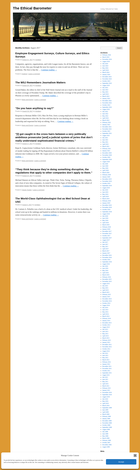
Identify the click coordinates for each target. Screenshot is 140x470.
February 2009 (106, 416)
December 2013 (107, 323)
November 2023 (107, 79)
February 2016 (106, 277)
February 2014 (106, 318)
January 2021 (106, 151)
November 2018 (107, 207)
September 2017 (107, 238)
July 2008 (105, 431)
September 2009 (107, 408)
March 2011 (105, 386)
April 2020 (105, 170)
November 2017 (107, 233)
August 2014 (106, 305)
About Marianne (27, 39)
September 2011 (107, 373)
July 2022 (105, 111)
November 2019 (107, 181)
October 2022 (106, 105)
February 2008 (106, 440)
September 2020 (107, 159)
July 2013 (105, 329)
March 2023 (105, 96)
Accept (121, 462)
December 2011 (107, 366)
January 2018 (106, 229)
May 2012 (105, 357)
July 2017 (105, 242)
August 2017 (106, 240)
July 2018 (105, 216)
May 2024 (105, 68)
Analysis (24, 74)
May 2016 (105, 270)
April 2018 (105, 222)
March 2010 (105, 405)
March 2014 (105, 316)
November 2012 (107, 347)
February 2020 (106, 175)
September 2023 (107, 83)
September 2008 (107, 427)
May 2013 (105, 334)
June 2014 (105, 310)
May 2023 (105, 92)
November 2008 (107, 423)
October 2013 (106, 325)
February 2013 (106, 340)
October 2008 (106, 425)
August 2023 (106, 85)
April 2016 (105, 273)
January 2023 (106, 98)
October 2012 (106, 349)
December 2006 (107, 445)
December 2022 (107, 101)
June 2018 (105, 218)
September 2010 (107, 394)
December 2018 (107, 205)
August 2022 (106, 109)
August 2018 (106, 214)
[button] (135, 455)
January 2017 (106, 253)
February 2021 (106, 148)
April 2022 (105, 118)
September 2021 (107, 133)
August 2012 (106, 351)
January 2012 (106, 364)
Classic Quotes (27, 190)
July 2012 (105, 353)
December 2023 (107, 77)
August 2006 (106, 447)
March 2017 (105, 251)
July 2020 (105, 164)
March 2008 (105, 438)
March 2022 (105, 120)
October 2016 (106, 259)
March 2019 (105, 198)
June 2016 (105, 268)
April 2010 (105, 403)
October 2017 (106, 236)
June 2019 (105, 192)
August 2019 (106, 188)
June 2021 (105, 140)
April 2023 (105, 94)
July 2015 (105, 286)
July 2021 (105, 138)
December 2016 (107, 255)
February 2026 (106, 55)
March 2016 (105, 275)
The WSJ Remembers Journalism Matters (40, 82)
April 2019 (105, 196)
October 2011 (106, 371)
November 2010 (107, 392)
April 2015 (105, 290)
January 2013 (106, 342)
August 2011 (106, 375)
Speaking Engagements (98, 39)
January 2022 (106, 124)
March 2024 (105, 72)
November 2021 (107, 129)
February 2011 (106, 388)
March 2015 (105, 292)
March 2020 (105, 172)
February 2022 (106, 122)
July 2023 (105, 87)
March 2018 (105, 225)
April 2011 (105, 384)
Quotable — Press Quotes (59, 39)
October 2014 (106, 303)
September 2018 (107, 212)
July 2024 (105, 63)
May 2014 (105, 312)
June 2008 (105, 434)
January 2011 (106, 390)
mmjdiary (38, 60)
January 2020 (106, 177)
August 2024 (106, 61)
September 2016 (107, 262)
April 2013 (105, 336)
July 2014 (105, 307)
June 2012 (105, 355)
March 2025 (105, 57)
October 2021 (106, 131)
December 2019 (107, 179)
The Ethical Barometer (32, 8)
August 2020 (106, 161)
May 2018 (105, 220)
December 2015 (107, 279)
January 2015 (106, 296)
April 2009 (105, 412)
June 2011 (105, 379)
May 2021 (105, 142)
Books (38, 39)
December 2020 (107, 153)
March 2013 (105, 338)
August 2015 (106, 283)
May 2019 (105, 194)
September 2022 (107, 107)
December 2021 (107, 127)
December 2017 (107, 231)
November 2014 (107, 301)
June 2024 (105, 66)
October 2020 (106, 157)
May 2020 (105, 168)
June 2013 (105, 331)
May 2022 (105, 116)
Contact (45, 39)
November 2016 (107, 257)
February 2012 (106, 362)
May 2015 (105, 288)
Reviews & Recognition (79, 39)
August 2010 (106, 397)
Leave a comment (34, 74)
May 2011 (105, 381)
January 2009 (106, 418)
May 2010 (105, 401)
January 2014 (106, 320)
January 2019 (106, 203)
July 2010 (105, 399)
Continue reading (49, 70)
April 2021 (105, 144)
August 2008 (106, 429)
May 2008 (105, 436)
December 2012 (107, 344)
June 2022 (105, 114)
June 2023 (105, 90)
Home (18, 39)
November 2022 (107, 103)
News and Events (27, 100)
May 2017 (105, 246)
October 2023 (106, 81)
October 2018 (106, 209)
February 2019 (106, 201)
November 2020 (107, 155)
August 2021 (106, 135)
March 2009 (105, 414)
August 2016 (106, 264)
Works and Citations (116, 39)
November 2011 (107, 368)
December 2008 (107, 421)
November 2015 (107, 281)
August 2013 (106, 327)
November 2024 (107, 59)
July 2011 (105, 377)
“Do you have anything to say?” (34, 108)
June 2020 (105, 166)
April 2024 (105, 70)
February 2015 (106, 294)
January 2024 (106, 74)
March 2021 (105, 146)
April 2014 (105, 314)
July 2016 (105, 266)
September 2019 (107, 185)
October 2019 (106, 183)
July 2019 (105, 190)
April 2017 (105, 249)
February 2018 (106, 227)
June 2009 (105, 410)
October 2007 (106, 442)
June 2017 (105, 244)
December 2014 (107, 299)
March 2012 (105, 360)
